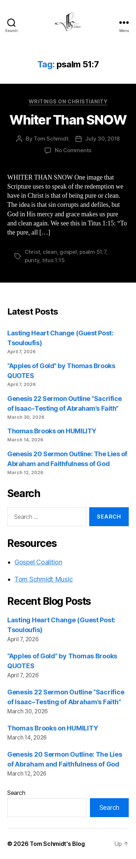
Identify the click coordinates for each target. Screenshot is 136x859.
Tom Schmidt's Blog (57, 843)
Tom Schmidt (51, 138)
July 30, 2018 (102, 138)
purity (32, 260)
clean (50, 251)
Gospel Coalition (38, 562)
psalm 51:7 (92, 251)
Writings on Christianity (68, 101)
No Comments (73, 150)
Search (16, 792)
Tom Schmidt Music (44, 579)
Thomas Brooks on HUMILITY (51, 431)
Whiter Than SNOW (67, 120)
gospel (68, 251)
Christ (32, 251)
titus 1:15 (53, 260)
